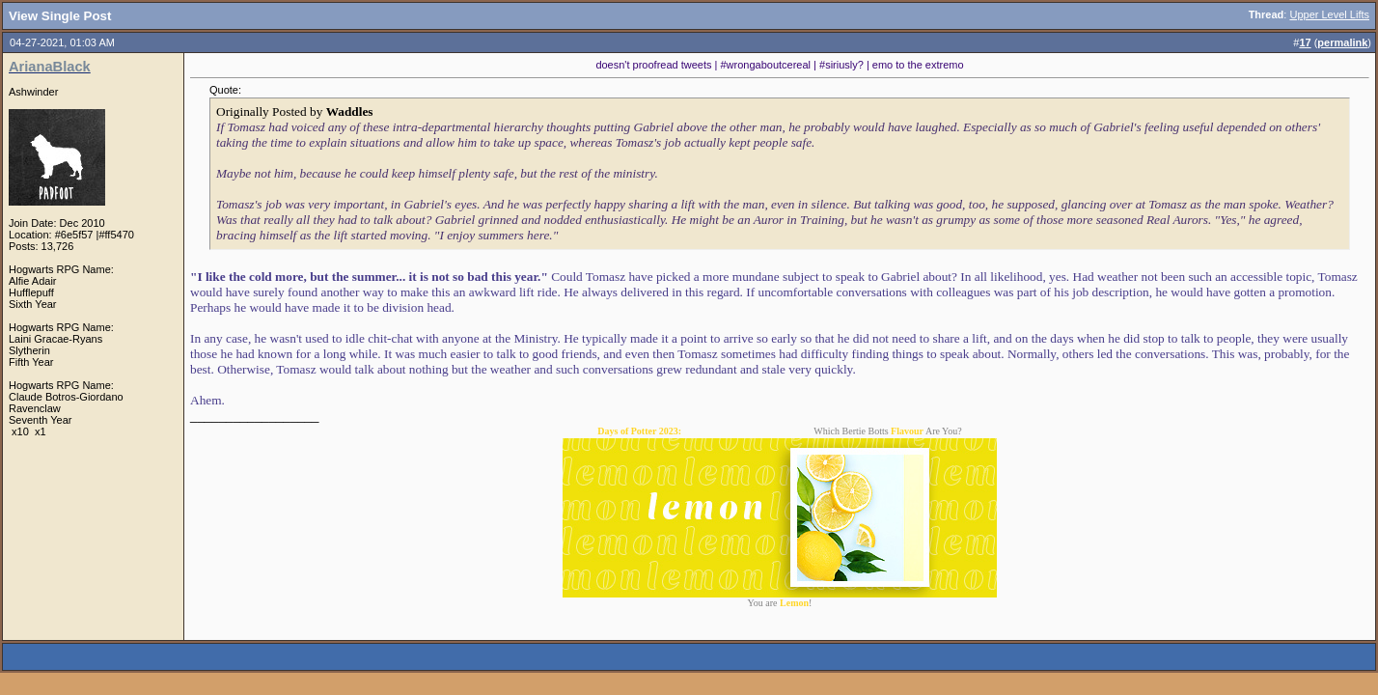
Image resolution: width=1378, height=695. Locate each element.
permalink (1342, 42)
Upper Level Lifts (1329, 14)
